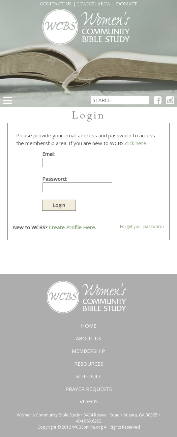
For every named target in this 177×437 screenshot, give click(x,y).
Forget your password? (142, 226)
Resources (88, 363)
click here (135, 143)
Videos (89, 401)
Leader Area (93, 3)
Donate (126, 3)
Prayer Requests (88, 388)
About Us (88, 338)
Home (88, 325)
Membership (88, 350)
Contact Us (55, 3)
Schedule (88, 376)
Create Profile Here (72, 227)
